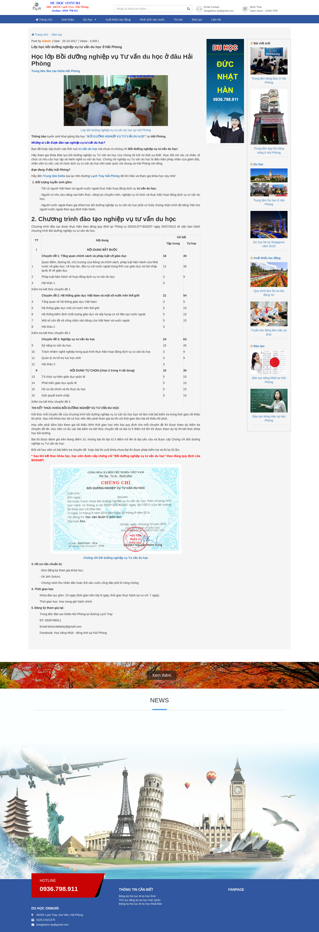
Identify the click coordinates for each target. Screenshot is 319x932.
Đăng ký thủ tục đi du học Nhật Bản (140, 903)
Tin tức (178, 19)
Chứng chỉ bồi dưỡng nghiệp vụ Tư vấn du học (115, 557)
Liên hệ (216, 19)
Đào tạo (197, 19)
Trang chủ (44, 19)
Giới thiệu (67, 19)
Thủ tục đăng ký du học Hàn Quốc (140, 900)
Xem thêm (161, 675)
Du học (88, 19)
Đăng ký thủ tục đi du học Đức (137, 896)
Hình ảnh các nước (152, 19)
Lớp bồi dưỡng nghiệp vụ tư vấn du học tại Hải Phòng (116, 130)
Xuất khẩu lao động (118, 19)
